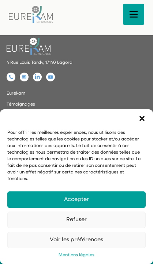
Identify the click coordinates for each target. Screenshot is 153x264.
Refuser (76, 220)
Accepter (76, 199)
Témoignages (21, 104)
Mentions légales (76, 255)
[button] (142, 118)
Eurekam (16, 93)
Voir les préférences (76, 240)
